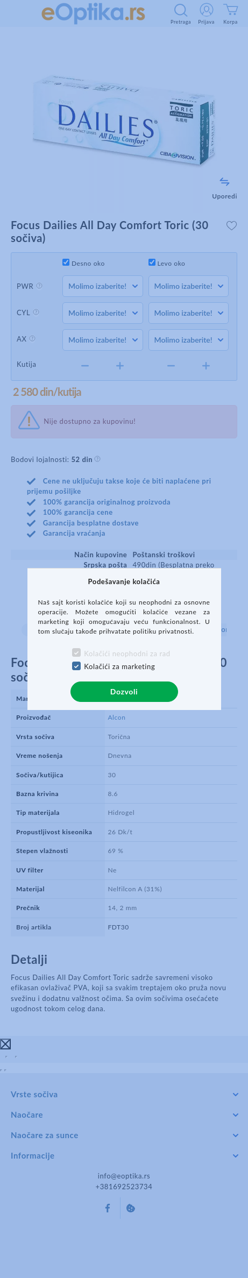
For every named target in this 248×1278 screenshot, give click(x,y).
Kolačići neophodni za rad (127, 653)
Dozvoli (124, 691)
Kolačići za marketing (119, 666)
